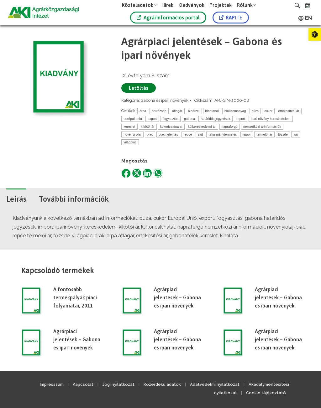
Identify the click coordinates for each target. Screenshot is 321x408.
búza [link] (255, 111)
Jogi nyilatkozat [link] (118, 384)
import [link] (240, 119)
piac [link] (150, 134)
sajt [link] (200, 134)
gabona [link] (189, 119)
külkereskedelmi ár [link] (202, 126)
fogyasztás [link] (170, 119)
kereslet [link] (129, 126)
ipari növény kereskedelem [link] (270, 119)
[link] (314, 34)
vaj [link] (295, 134)
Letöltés (138, 88)
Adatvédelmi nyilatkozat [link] (214, 384)
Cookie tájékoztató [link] (266, 392)
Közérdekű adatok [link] (162, 384)
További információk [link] (74, 199)
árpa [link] (142, 111)
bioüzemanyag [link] (235, 111)
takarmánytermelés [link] (222, 134)
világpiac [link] (130, 142)
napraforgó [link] (230, 126)
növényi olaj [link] (132, 134)
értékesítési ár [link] (288, 111)
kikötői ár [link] (148, 126)
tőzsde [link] (283, 134)
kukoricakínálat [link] (171, 126)
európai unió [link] (133, 119)
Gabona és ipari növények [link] (164, 100)
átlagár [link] (177, 111)
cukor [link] (268, 111)
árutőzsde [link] (159, 111)
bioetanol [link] (212, 111)
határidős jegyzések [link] (215, 119)
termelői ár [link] (264, 134)
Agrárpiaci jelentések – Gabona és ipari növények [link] (177, 297)
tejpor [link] (247, 134)
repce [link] (188, 134)
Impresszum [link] (52, 384)
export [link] (152, 119)
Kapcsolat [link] (83, 384)
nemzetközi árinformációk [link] (262, 126)
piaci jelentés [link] (168, 134)
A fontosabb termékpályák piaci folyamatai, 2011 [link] (75, 297)
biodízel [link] (194, 111)
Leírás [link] (16, 199)
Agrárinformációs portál (168, 17)
